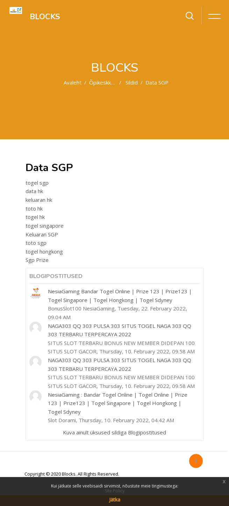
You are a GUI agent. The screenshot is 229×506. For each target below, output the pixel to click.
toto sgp (36, 242)
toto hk (34, 208)
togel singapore (45, 225)
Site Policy (114, 491)
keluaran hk (39, 199)
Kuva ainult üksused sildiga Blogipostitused (114, 432)
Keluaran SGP (42, 234)
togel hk (35, 216)
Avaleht (72, 82)
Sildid (132, 82)
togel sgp (37, 182)
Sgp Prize (37, 259)
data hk (34, 191)
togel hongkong (44, 251)
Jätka (114, 499)
